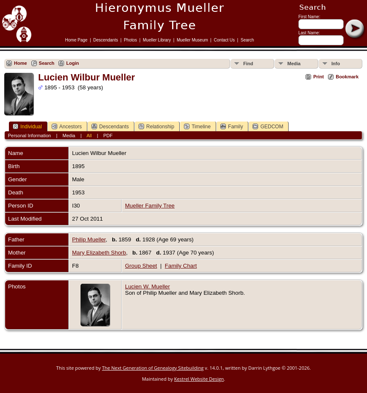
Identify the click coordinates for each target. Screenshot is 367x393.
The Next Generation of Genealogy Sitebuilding (153, 368)
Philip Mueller (89, 239)
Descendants (105, 40)
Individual (27, 126)
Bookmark (347, 76)
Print (318, 76)
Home (20, 63)
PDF (108, 135)
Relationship (156, 126)
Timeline (197, 126)
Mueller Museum (192, 40)
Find (248, 63)
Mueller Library (157, 40)
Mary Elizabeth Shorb (99, 252)
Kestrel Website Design (199, 379)
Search (247, 40)
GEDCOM (268, 126)
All (89, 135)
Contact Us (224, 40)
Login (72, 63)
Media (293, 63)
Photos (130, 40)
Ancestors (67, 126)
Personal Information (29, 135)
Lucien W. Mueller (147, 286)
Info (335, 63)
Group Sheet (141, 266)
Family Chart (181, 266)
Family (231, 126)
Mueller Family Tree (150, 205)
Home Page (76, 40)
